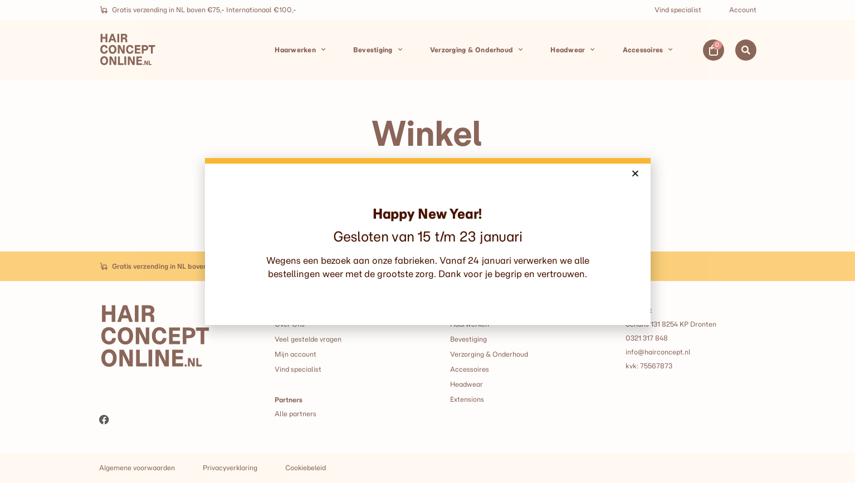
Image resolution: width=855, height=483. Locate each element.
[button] (635, 173)
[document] (427, 241)
